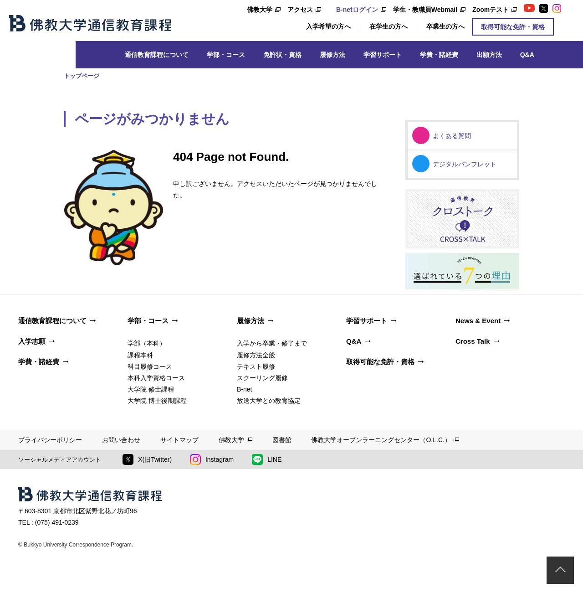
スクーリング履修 (262, 378)
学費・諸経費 (439, 54)
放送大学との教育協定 (269, 400)
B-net (244, 389)
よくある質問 (452, 135)
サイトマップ (179, 439)
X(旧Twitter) (147, 459)
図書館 (282, 439)
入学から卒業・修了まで (272, 343)
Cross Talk (472, 341)
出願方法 (489, 54)
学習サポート (382, 54)
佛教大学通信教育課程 (90, 23)
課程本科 (140, 355)
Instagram (212, 459)
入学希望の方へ (328, 26)
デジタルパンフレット (464, 164)
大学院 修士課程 (151, 389)
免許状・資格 (282, 54)
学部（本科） (147, 343)
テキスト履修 (256, 366)
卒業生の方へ (445, 26)
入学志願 (32, 341)
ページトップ (560, 570)
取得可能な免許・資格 (513, 27)
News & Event (478, 321)
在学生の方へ (388, 26)
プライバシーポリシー (50, 439)
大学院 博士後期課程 (157, 400)
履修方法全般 (256, 355)
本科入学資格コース (156, 378)
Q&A (527, 54)
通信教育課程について (157, 54)
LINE (266, 459)
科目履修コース (150, 366)
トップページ (81, 75)
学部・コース (226, 54)
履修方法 (332, 54)
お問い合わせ (121, 439)
